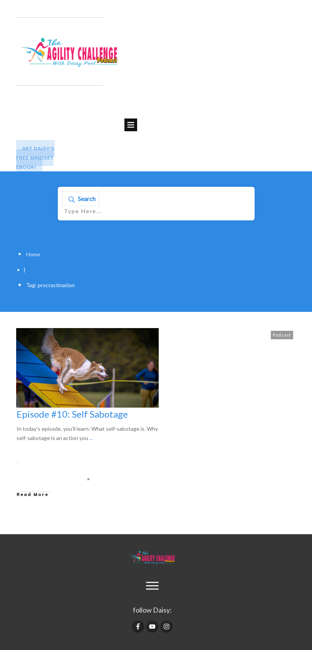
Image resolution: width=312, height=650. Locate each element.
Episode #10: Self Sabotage (72, 414)
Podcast (282, 334)
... (91, 438)
